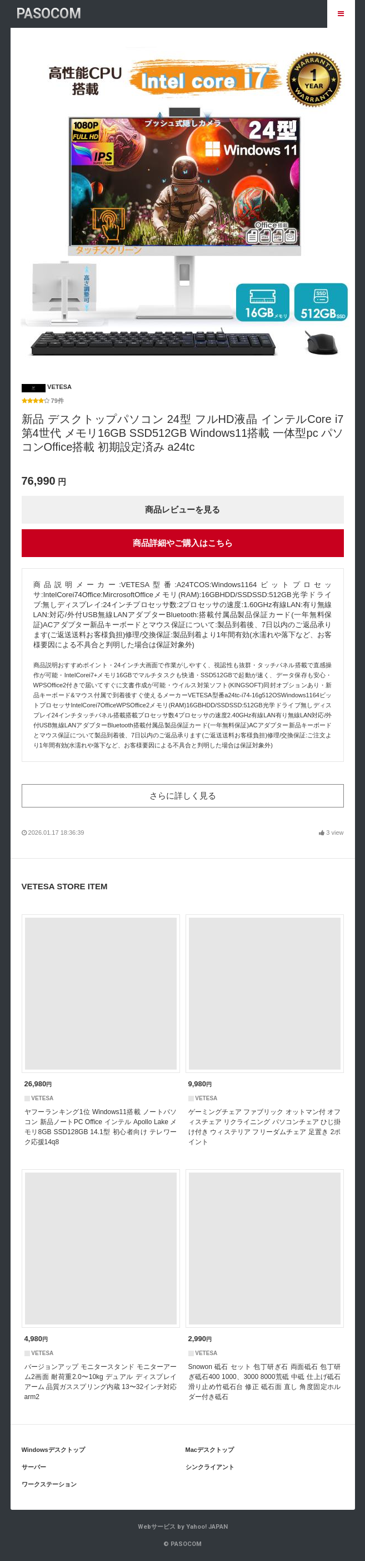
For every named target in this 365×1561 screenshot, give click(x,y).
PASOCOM (48, 14)
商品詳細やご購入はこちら (183, 543)
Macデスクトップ (210, 1449)
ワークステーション (49, 1484)
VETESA (47, 386)
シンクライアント (210, 1467)
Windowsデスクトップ (53, 1449)
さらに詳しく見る (182, 795)
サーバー (34, 1467)
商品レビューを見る (182, 509)
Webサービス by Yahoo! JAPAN (183, 1526)
